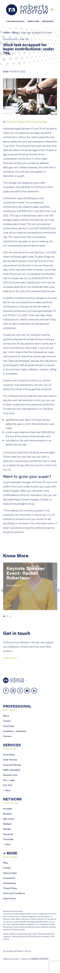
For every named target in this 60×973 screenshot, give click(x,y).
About (6, 715)
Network (48, 21)
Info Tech (7, 785)
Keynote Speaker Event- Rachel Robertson (25, 573)
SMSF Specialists (11, 769)
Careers (7, 720)
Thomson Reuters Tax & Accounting (26, 121)
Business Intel (10, 774)
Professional (15, 21)
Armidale (7, 808)
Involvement (9, 877)
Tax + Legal (8, 779)
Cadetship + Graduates (14, 731)
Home (6, 32)
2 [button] (7, 616)
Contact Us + (10, 658)
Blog (15, 32)
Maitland (7, 823)
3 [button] (10, 616)
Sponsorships (10, 872)
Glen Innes (8, 818)
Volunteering (9, 883)
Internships (8, 725)
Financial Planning (12, 764)
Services (34, 21)
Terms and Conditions (14, 893)
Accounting (8, 754)
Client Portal (9, 898)
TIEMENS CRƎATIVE (39, 959)
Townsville (8, 839)
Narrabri (7, 828)
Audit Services (10, 759)
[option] (30, 586)
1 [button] (4, 616)
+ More (6, 790)
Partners (7, 736)
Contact (7, 867)
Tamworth (8, 834)
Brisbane (7, 813)
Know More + (14, 585)
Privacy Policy (10, 888)
